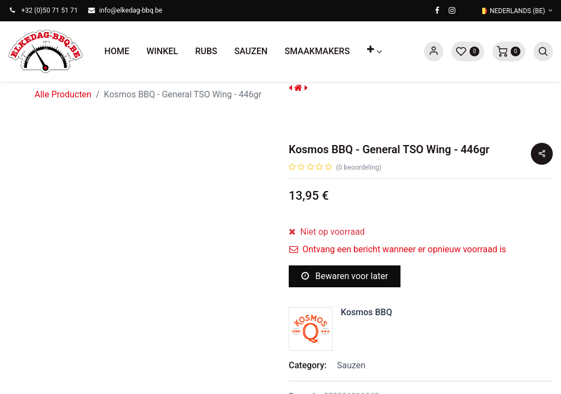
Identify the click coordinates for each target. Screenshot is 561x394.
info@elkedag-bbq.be (130, 10)
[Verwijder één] (297, 239)
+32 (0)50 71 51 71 (49, 10)
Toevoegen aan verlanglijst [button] (353, 314)
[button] (374, 51)
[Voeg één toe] (351, 239)
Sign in (433, 51)
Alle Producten (63, 94)
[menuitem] (117, 51)
